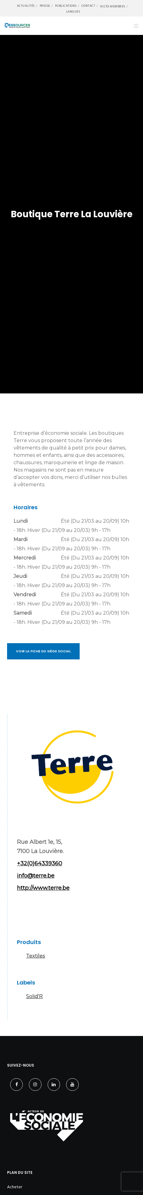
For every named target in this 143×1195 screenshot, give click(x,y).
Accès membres (112, 6)
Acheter (14, 1186)
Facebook (24, 914)
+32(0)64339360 (39, 863)
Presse (45, 5)
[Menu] (134, 26)
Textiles (35, 956)
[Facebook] (16, 1084)
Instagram (43, 914)
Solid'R (34, 996)
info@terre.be (35, 875)
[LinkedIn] (54, 1084)
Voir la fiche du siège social (43, 651)
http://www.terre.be (43, 888)
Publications (66, 5)
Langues (73, 11)
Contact (88, 5)
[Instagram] (35, 1084)
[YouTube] (72, 1084)
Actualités (26, 5)
